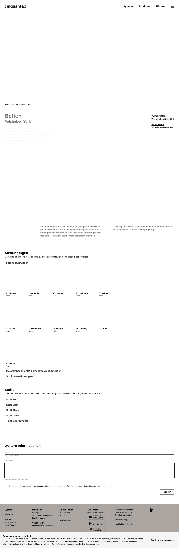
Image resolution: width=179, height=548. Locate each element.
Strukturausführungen (19, 376)
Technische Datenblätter (42, 515)
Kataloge (35, 513)
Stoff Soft (11, 399)
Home (7, 104)
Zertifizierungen (38, 518)
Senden (167, 492)
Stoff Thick (12, 410)
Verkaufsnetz (157, 124)
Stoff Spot (12, 404)
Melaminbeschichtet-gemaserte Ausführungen (33, 371)
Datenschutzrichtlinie (123, 512)
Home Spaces (10, 522)
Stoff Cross (13, 415)
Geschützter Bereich (123, 515)
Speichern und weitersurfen (162, 540)
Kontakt (63, 515)
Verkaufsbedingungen (124, 510)
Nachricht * (9, 461)
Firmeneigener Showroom (42, 526)
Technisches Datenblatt (162, 119)
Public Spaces (10, 525)
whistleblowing (121, 520)
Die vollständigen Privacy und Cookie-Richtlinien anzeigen (75, 544)
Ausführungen (158, 116)
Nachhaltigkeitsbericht (124, 524)
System (128, 6)
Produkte (144, 6)
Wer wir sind (65, 513)
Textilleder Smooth (17, 420)
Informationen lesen (106, 486)
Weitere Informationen (162, 128)
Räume (160, 6)
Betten (23, 104)
